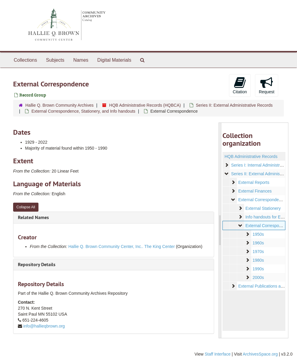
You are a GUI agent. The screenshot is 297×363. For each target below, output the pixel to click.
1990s (258, 268)
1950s (258, 234)
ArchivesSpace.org (260, 354)
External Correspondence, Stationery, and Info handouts (83, 111)
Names (81, 60)
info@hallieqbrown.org (44, 326)
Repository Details (36, 264)
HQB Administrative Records (251, 156)
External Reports (253, 182)
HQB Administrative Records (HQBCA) (145, 105)
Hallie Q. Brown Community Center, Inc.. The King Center (121, 246)
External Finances (254, 191)
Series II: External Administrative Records (234, 105)
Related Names (33, 217)
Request (266, 85)
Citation (240, 85)
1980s (258, 260)
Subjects (55, 60)
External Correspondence (269, 225)
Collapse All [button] (25, 207)
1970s (258, 251)
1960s (258, 243)
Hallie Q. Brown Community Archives (59, 105)
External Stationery (262, 208)
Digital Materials (114, 60)
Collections (25, 60)
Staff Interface (218, 354)
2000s (258, 277)
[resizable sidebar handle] (220, 230)
